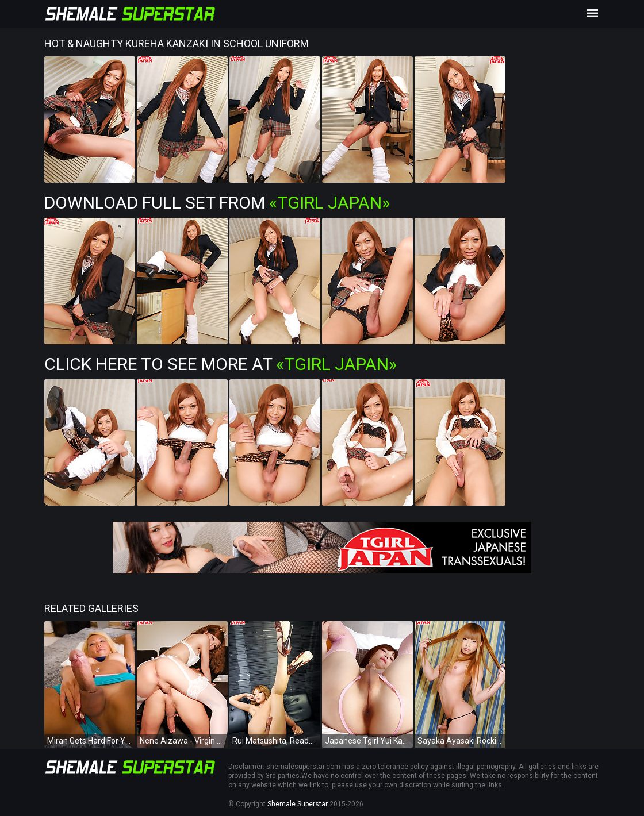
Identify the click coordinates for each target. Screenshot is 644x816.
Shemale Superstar (297, 804)
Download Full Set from (217, 203)
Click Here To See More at (220, 364)
